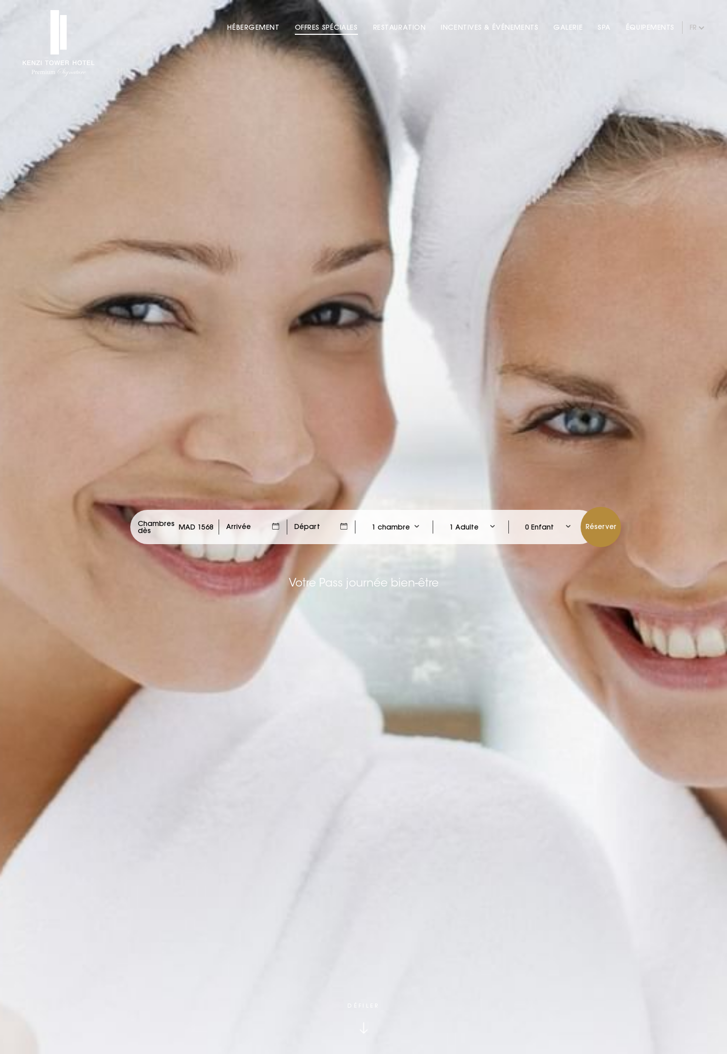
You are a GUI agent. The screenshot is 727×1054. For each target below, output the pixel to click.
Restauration (399, 27)
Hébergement (253, 27)
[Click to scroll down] (363, 1018)
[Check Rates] (196, 527)
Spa (604, 27)
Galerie (568, 27)
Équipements (650, 27)
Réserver (601, 526)
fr (693, 27)
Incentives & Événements (489, 27)
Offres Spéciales (326, 27)
